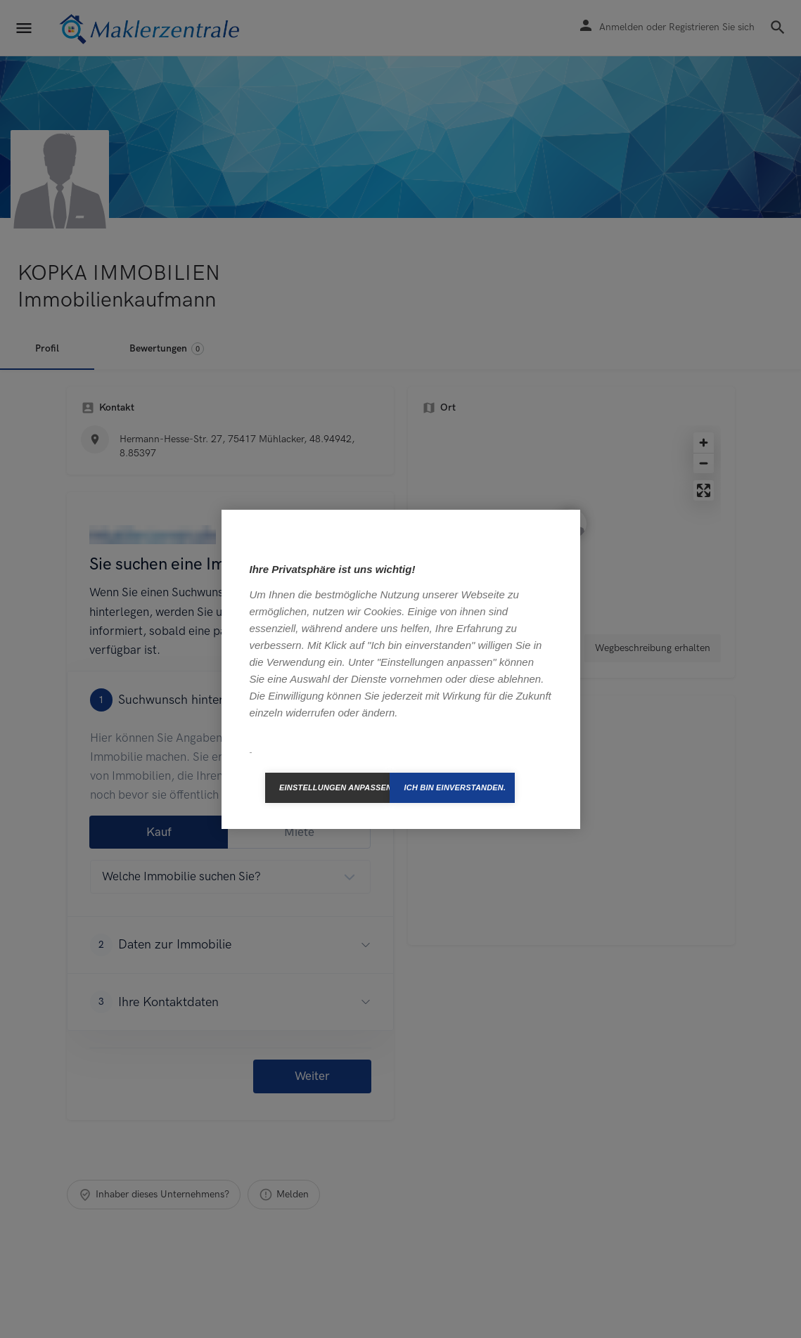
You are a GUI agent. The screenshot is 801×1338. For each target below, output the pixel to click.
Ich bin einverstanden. (455, 787)
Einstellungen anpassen (334, 787)
